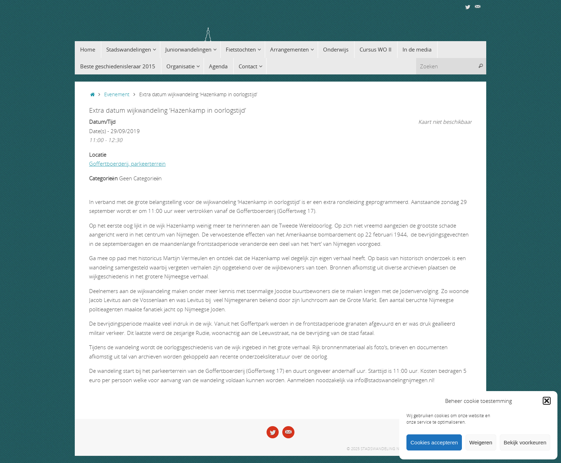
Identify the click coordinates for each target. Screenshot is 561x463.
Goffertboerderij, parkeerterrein (127, 163)
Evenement (117, 94)
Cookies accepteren (434, 442)
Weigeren (480, 442)
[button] (546, 400)
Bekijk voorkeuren (525, 442)
